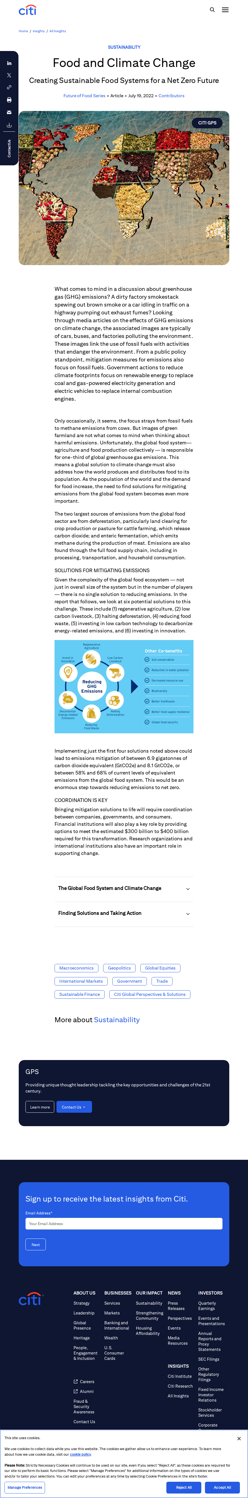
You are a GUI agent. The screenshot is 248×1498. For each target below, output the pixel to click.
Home (23, 31)
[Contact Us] (87, 1421)
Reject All (184, 1487)
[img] (212, 10)
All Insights (57, 31)
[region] (124, 1464)
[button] (9, 87)
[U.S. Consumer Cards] (117, 1353)
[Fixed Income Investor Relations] (211, 1395)
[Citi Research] (181, 1386)
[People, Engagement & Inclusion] (87, 1353)
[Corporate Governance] (211, 1427)
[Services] (117, 1303)
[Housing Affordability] (149, 1330)
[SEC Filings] (211, 1359)
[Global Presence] (87, 1325)
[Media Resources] (181, 1340)
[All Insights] (181, 1396)
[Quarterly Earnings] (211, 1305)
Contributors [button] (172, 95)
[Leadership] (87, 1313)
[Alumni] (87, 1391)
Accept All (222, 1487)
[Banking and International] (117, 1325)
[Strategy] (87, 1303)
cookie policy (80, 1454)
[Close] (239, 1438)
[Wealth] (117, 1338)
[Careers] (87, 1381)
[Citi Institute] (181, 1376)
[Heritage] (87, 1338)
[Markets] (117, 1313)
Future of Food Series (84, 95)
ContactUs (9, 148)
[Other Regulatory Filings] (211, 1374)
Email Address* (38, 1213)
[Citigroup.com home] (31, 1299)
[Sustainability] (149, 1303)
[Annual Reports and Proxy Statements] (211, 1341)
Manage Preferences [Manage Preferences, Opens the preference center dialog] (25, 1487)
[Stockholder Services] (211, 1412)
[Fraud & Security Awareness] (87, 1406)
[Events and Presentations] (211, 1321)
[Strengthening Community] (149, 1315)
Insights (39, 31)
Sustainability (124, 47)
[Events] (181, 1328)
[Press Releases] (181, 1305)
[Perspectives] (181, 1318)
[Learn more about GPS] (39, 1107)
